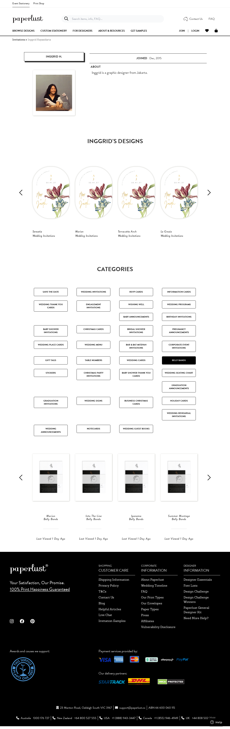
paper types (150, 610)
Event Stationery (21, 3)
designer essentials (198, 580)
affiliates (147, 621)
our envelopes (151, 604)
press (145, 615)
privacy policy (109, 586)
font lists (190, 586)
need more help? (196, 618)
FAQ (144, 592)
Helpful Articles (110, 610)
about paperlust (152, 580)
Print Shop (38, 3)
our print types (152, 598)
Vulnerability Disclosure (158, 627)
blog (102, 604)
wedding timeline (154, 586)
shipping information (114, 580)
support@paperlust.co (132, 708)
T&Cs (102, 592)
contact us (106, 598)
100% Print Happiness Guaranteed (40, 589)
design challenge (196, 592)
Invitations (18, 39)
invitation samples (112, 621)
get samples (139, 31)
